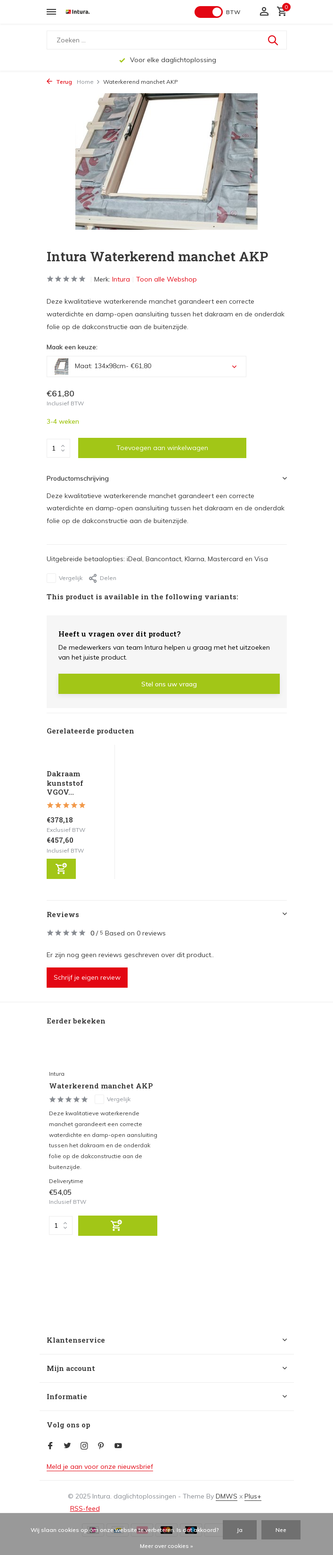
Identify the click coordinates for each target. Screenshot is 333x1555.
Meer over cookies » (166, 1545)
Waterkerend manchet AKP (101, 1085)
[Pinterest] (101, 1446)
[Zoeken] (167, 40)
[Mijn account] (264, 12)
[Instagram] (84, 1446)
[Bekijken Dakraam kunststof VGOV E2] (78, 757)
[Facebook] (50, 1446)
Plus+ (252, 1496)
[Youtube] (118, 1446)
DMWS (226, 1496)
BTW (233, 12)
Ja (240, 1529)
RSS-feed (85, 1508)
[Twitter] (67, 1446)
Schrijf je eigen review (87, 977)
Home (88, 81)
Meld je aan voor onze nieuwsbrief (100, 1466)
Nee (281, 1529)
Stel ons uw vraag (169, 684)
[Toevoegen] (61, 869)
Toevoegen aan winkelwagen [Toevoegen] (162, 447)
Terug (59, 81)
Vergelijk (64, 578)
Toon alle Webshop (166, 279)
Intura (121, 279)
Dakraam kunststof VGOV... (65, 783)
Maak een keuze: (72, 347)
